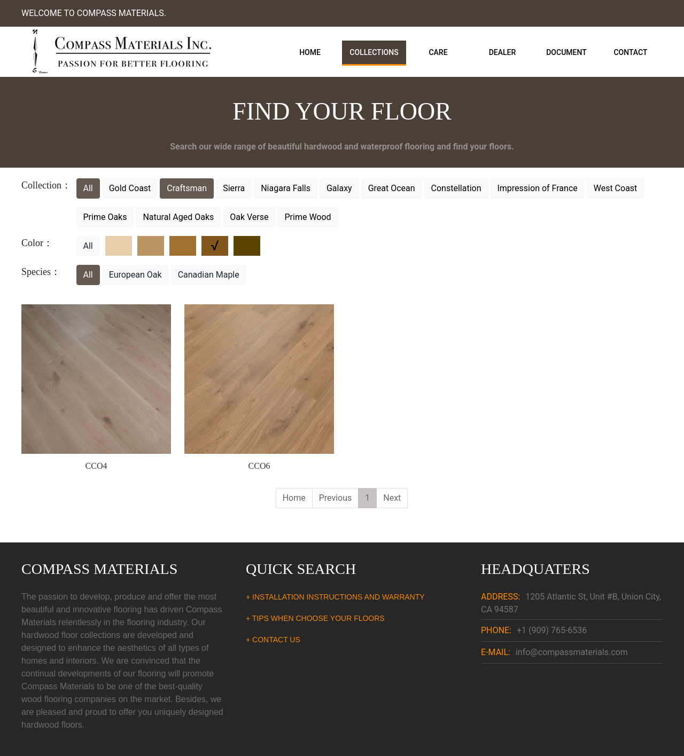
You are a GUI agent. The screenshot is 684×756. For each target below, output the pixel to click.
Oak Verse (249, 217)
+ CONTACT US (273, 639)
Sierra (234, 188)
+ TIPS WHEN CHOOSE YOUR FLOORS (315, 618)
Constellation (456, 188)
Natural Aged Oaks (178, 217)
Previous (335, 498)
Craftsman (187, 188)
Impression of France (537, 188)
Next (392, 498)
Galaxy (339, 188)
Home (310, 52)
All (88, 188)
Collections (373, 52)
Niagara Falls (285, 188)
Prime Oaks (105, 217)
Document (566, 52)
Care (438, 52)
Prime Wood (307, 217)
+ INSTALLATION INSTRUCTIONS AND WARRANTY (335, 597)
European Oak (135, 275)
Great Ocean (391, 188)
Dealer (502, 52)
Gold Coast (130, 188)
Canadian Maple (208, 275)
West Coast (616, 188)
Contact (630, 52)
